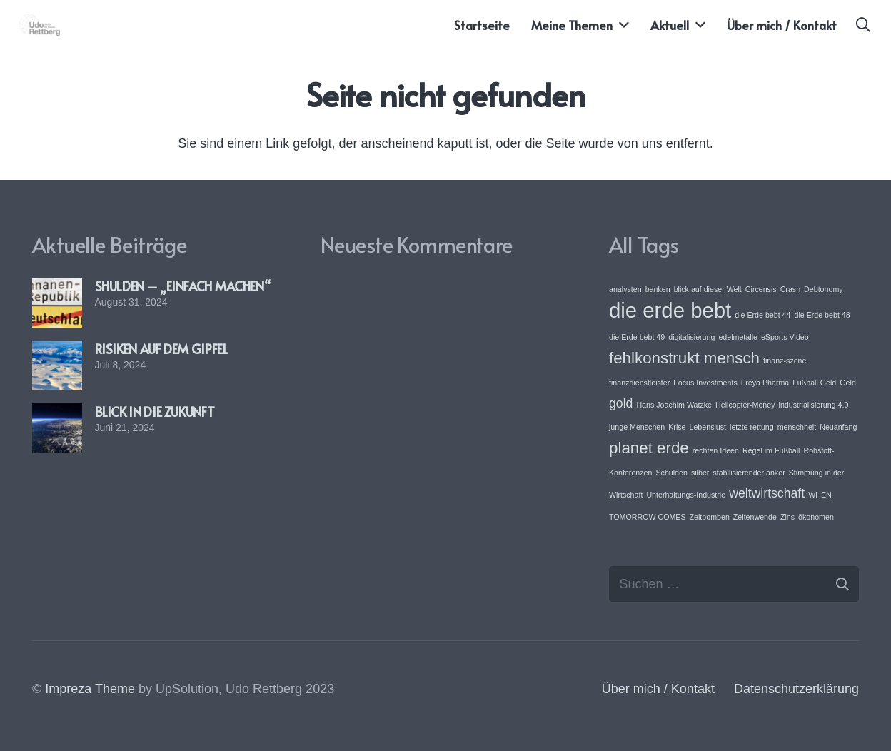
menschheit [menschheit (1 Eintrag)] (797, 427)
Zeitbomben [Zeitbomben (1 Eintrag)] (710, 517)
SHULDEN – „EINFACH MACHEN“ (183, 286)
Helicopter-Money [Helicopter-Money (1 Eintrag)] (745, 404)
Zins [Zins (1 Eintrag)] (787, 517)
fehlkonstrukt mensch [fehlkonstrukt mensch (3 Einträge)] (684, 358)
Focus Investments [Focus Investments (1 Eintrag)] (705, 382)
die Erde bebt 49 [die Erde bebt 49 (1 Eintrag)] (637, 337)
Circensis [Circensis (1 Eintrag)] (761, 289)
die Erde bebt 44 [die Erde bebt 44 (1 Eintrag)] (762, 315)
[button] (863, 25)
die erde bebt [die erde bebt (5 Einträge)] (670, 310)
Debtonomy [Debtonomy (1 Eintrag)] (823, 289)
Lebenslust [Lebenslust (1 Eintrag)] (708, 427)
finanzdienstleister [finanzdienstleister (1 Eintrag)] (639, 382)
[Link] (40, 25)
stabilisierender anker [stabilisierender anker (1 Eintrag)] (749, 472)
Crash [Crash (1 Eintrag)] (790, 289)
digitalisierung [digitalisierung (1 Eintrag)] (691, 337)
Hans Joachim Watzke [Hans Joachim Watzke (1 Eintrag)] (674, 404)
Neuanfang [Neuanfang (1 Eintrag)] (838, 427)
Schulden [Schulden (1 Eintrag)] (671, 472)
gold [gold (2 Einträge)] (621, 403)
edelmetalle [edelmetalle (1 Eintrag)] (737, 337)
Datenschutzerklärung (796, 689)
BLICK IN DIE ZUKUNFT (155, 411)
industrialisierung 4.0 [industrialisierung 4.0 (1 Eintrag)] (814, 404)
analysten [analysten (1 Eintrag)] (625, 289)
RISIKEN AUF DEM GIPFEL (161, 349)
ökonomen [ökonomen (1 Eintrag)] (816, 517)
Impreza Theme (90, 689)
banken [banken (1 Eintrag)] (657, 289)
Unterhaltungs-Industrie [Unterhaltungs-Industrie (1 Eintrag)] (685, 494)
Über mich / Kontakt (658, 689)
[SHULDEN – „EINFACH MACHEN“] (57, 288)
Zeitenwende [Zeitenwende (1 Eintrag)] (755, 517)
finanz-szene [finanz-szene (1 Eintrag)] (784, 360)
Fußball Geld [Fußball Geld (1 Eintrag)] (814, 382)
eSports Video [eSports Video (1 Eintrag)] (785, 337)
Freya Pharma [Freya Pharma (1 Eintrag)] (765, 382)
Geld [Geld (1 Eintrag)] (848, 382)
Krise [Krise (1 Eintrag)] (676, 427)
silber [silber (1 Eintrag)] (700, 472)
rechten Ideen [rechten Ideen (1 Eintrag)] (716, 450)
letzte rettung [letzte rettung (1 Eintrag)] (752, 427)
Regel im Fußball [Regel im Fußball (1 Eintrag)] (771, 450)
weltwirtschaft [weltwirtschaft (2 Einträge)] (767, 493)
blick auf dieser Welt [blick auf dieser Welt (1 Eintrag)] (708, 289)
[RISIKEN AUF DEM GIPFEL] (57, 350)
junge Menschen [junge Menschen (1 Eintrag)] (637, 427)
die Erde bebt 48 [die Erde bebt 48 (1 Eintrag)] (822, 315)
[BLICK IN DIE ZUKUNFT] (57, 413)
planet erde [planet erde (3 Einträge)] (649, 448)
